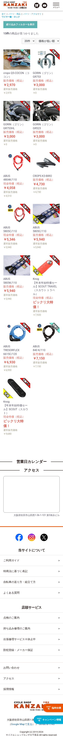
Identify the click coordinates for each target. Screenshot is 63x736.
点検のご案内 (11, 617)
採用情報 (8, 689)
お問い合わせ (11, 667)
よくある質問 (11, 592)
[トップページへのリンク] (15, 4)
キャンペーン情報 (49, 719)
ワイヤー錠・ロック (11, 17)
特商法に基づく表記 (15, 571)
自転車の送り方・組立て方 (19, 582)
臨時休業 (53, 708)
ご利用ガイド (11, 560)
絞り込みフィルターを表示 (20, 24)
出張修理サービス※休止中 (19, 639)
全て (4, 14)
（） (22, 724)
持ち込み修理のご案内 (16, 628)
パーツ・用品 (14, 14)
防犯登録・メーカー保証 (18, 650)
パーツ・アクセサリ (32, 14)
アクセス (8, 678)
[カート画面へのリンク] (36, 5)
